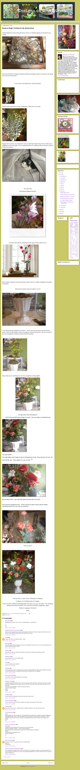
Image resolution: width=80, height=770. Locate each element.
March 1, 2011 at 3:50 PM (10, 627)
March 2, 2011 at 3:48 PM (10, 721)
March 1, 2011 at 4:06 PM (10, 640)
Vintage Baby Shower (64, 192)
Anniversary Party (73, 234)
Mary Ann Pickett (8, 740)
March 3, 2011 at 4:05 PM (10, 746)
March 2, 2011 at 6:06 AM (10, 703)
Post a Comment (7, 757)
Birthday (76, 228)
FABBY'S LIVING (8, 681)
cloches (76, 255)
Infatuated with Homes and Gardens (12, 630)
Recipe (71, 225)
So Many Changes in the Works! (67, 198)
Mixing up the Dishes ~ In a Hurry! (67, 196)
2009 (60, 211)
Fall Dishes (76, 245)
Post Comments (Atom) (30, 766)
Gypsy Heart (7, 620)
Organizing (72, 231)
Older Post (50, 762)
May (61, 187)
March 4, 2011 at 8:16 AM (10, 754)
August (62, 181)
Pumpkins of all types (74, 250)
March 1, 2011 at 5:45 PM (10, 665)
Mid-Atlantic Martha (9, 675)
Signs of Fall (74, 252)
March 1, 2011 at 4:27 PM (10, 653)
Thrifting (76, 224)
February (62, 205)
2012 (60, 172)
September (62, 180)
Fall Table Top (72, 246)
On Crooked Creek (9, 712)
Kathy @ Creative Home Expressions (13, 748)
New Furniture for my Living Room (67, 194)
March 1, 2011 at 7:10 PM (10, 692)
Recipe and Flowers (74, 251)
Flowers (71, 229)
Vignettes (76, 226)
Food (71, 228)
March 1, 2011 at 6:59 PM (10, 678)
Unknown (7, 706)
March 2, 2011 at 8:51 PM (10, 737)
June (61, 185)
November (62, 176)
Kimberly (7, 650)
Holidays (76, 229)
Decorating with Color (74, 227)
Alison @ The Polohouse (10, 724)
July (61, 183)
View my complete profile (63, 75)
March (61, 191)
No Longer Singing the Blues (66, 200)
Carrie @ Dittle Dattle (9, 700)
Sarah (6, 637)
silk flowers (75, 233)
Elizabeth (7, 668)
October (62, 178)
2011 (60, 174)
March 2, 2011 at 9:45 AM (10, 709)
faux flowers (7, 614)
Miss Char (7, 643)
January (62, 207)
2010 (60, 209)
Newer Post (5, 762)
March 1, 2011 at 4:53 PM (10, 659)
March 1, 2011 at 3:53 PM (10, 634)
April (6, 662)
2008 (60, 213)
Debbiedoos (7, 656)
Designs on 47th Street (69, 54)
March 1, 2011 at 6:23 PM (10, 672)
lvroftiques (7, 694)
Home (28, 762)
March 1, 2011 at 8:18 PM (10, 697)
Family (71, 224)
